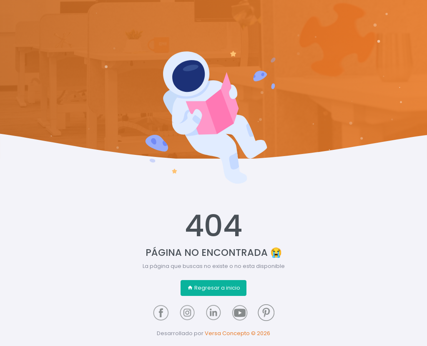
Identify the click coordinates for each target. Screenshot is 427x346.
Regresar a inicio (213, 288)
